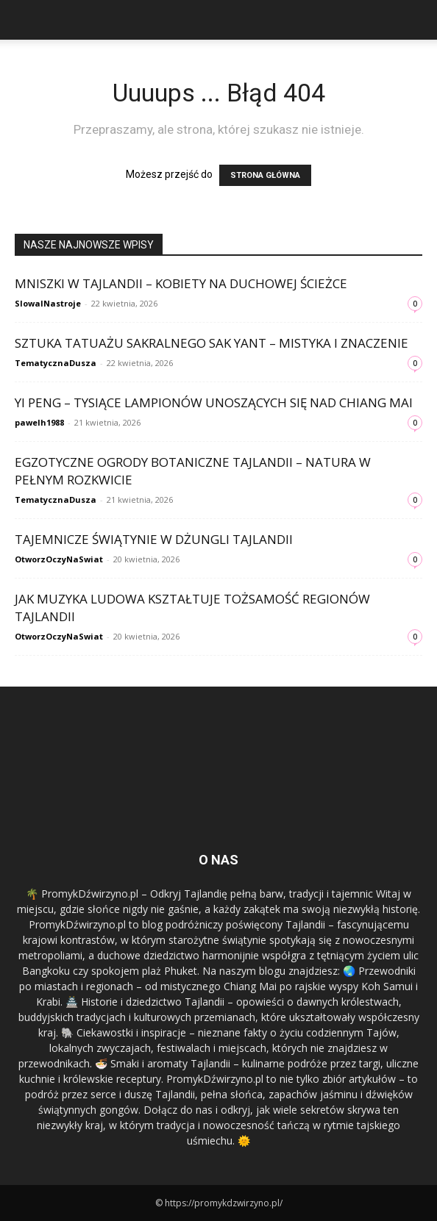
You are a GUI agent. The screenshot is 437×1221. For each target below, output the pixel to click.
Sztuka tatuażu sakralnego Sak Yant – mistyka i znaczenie (211, 342)
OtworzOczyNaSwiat (59, 559)
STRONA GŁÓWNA (265, 175)
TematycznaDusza (55, 362)
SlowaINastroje (48, 303)
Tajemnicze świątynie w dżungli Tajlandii (154, 539)
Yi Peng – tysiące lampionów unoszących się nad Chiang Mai (214, 402)
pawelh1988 (39, 422)
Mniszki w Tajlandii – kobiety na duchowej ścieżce (181, 283)
